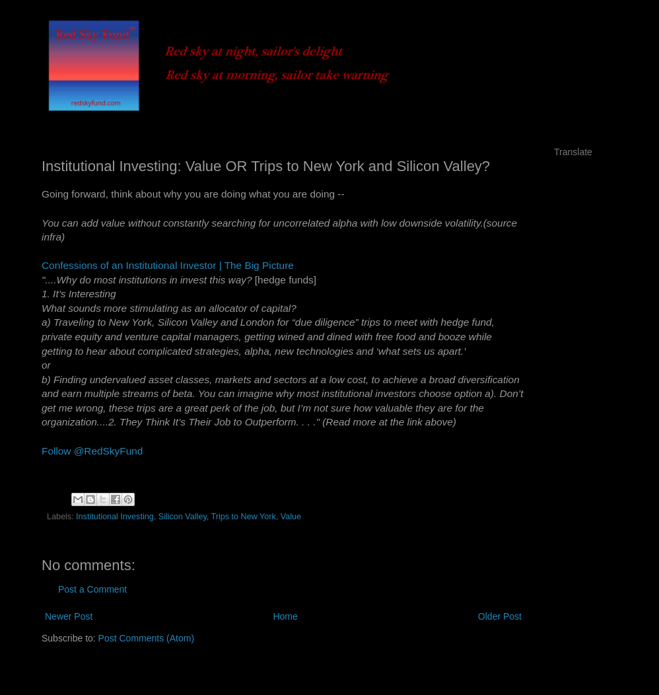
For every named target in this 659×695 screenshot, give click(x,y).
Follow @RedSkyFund (92, 451)
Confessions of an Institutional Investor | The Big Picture (168, 265)
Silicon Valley (182, 516)
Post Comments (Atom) (146, 638)
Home (285, 616)
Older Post (500, 616)
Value (291, 516)
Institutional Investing (115, 516)
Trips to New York (243, 516)
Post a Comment (92, 589)
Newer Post (68, 616)
